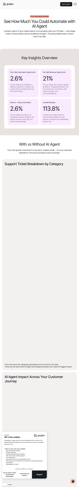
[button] (75, 4)
